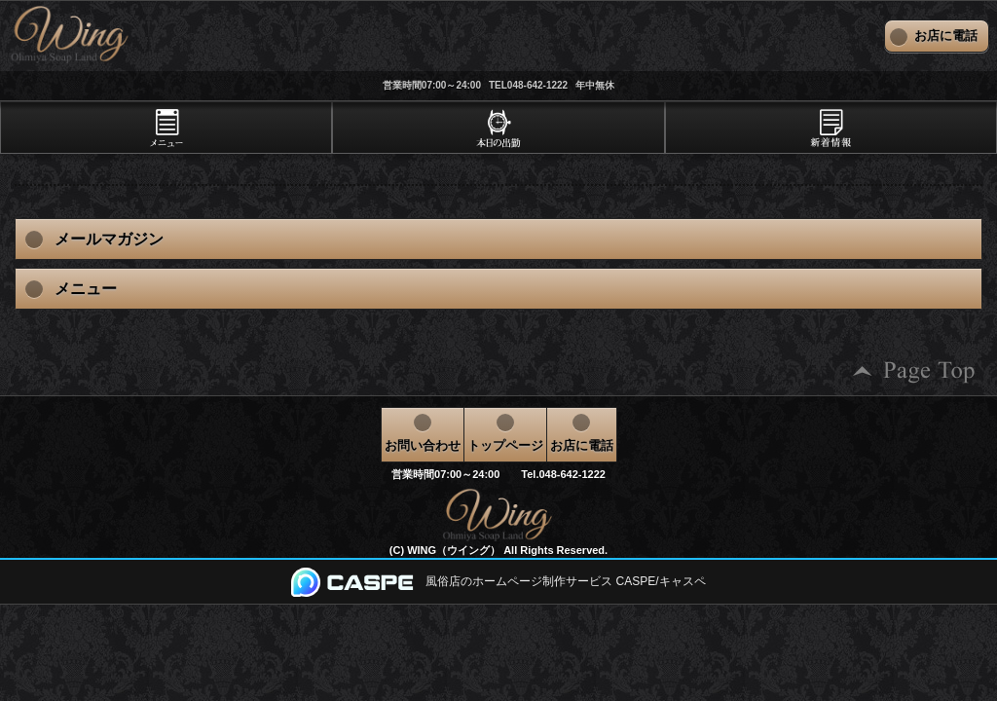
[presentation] (166, 127)
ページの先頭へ (914, 371)
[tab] (166, 127)
